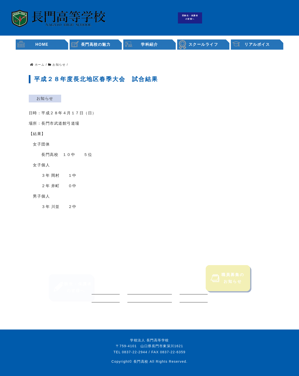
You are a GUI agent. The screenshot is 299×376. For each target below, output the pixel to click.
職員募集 (265, 18)
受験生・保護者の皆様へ (190, 17)
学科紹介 (149, 44)
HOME (41, 44)
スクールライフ (203, 44)
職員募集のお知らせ (227, 284)
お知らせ (44, 98)
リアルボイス (257, 44)
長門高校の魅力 (96, 44)
